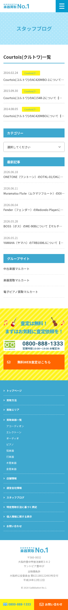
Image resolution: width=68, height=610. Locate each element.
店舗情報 (12, 482)
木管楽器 (11, 466)
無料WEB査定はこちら (34, 365)
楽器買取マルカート (16, 280)
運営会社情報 (14, 491)
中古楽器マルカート (16, 268)
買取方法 (12, 403)
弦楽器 (10, 454)
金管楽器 (11, 472)
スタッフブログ (15, 501)
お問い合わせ (14, 529)
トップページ (14, 394)
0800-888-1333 (19, 604)
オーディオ (12, 442)
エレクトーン (13, 435)
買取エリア (13, 413)
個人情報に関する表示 (19, 520)
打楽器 (10, 460)
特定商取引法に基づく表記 (22, 510)
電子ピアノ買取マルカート (20, 292)
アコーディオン (15, 429)
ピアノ (10, 448)
